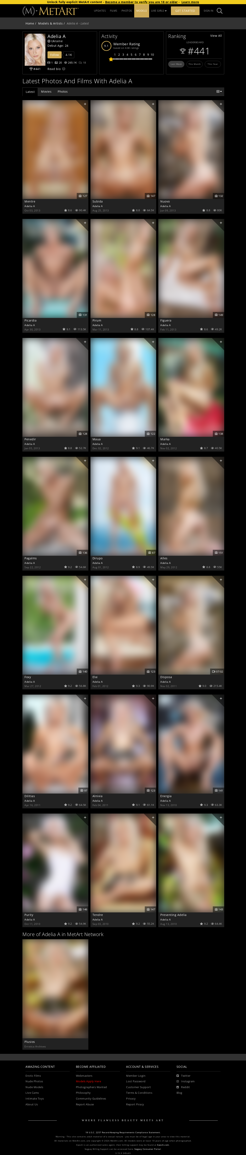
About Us (32, 1104)
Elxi (95, 677)
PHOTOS (127, 10)
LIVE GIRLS (159, 10)
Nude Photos (34, 1081)
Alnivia (98, 796)
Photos (63, 91)
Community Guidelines (91, 1098)
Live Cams (32, 1093)
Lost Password (136, 1081)
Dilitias (29, 796)
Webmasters (84, 1076)
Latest (30, 92)
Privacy (131, 1098)
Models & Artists (50, 23)
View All (216, 36)
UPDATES (100, 10)
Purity (28, 915)
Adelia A (29, 206)
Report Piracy (135, 1104)
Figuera (166, 320)
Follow (54, 55)
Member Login (135, 1076)
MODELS (141, 10)
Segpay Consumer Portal (147, 1149)
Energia (166, 796)
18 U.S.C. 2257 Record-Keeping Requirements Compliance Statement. (123, 1132)
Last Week (176, 64)
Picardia (30, 320)
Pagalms (30, 558)
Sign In (208, 10)
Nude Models (34, 1087)
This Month (195, 64)
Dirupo (98, 558)
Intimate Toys (35, 1098)
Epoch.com (163, 1145)
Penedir (30, 439)
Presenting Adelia (173, 915)
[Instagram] (186, 1081)
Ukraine (55, 41)
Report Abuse (85, 1104)
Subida (98, 201)
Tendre (98, 915)
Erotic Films (33, 1076)
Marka (165, 439)
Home (30, 23)
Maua (97, 439)
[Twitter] (184, 1076)
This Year (213, 64)
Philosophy (83, 1093)
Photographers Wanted (91, 1087)
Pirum (97, 320)
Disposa (166, 677)
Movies (46, 91)
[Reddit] (183, 1087)
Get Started (185, 11)
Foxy (27, 677)
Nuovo (165, 201)
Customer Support (138, 1087)
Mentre (29, 201)
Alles (164, 558)
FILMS (113, 10)
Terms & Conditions (139, 1093)
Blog (179, 1093)
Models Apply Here (88, 1081)
